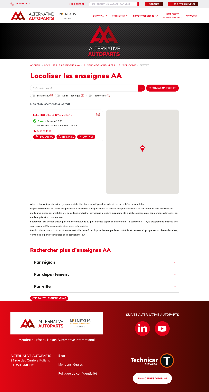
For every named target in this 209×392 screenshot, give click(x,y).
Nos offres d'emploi (183, 4)
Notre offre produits (143, 16)
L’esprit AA (98, 16)
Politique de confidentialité (77, 374)
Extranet (153, 4)
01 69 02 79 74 (20, 3)
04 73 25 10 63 (44, 131)
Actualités (191, 16)
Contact (73, 4)
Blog (61, 356)
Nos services (118, 16)
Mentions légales (70, 365)
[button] (142, 148)
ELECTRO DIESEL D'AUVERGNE (52, 115)
